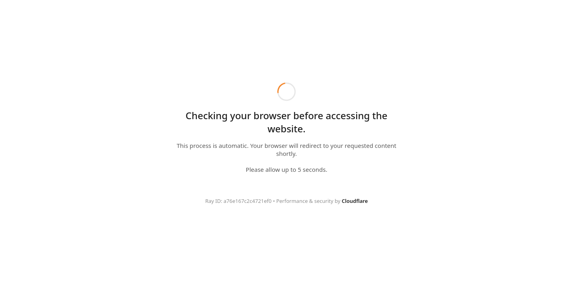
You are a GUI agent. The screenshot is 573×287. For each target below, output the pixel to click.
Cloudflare (355, 200)
